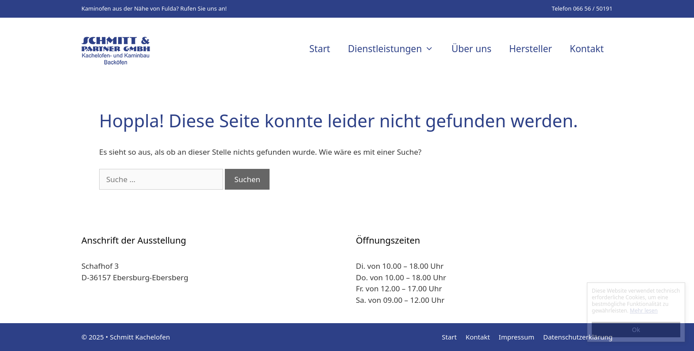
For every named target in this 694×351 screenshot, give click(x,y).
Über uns (471, 48)
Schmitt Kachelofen (140, 336)
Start (319, 48)
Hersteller (530, 48)
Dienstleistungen (395, 48)
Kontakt (587, 48)
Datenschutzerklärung (578, 336)
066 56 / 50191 (593, 8)
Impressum (516, 336)
